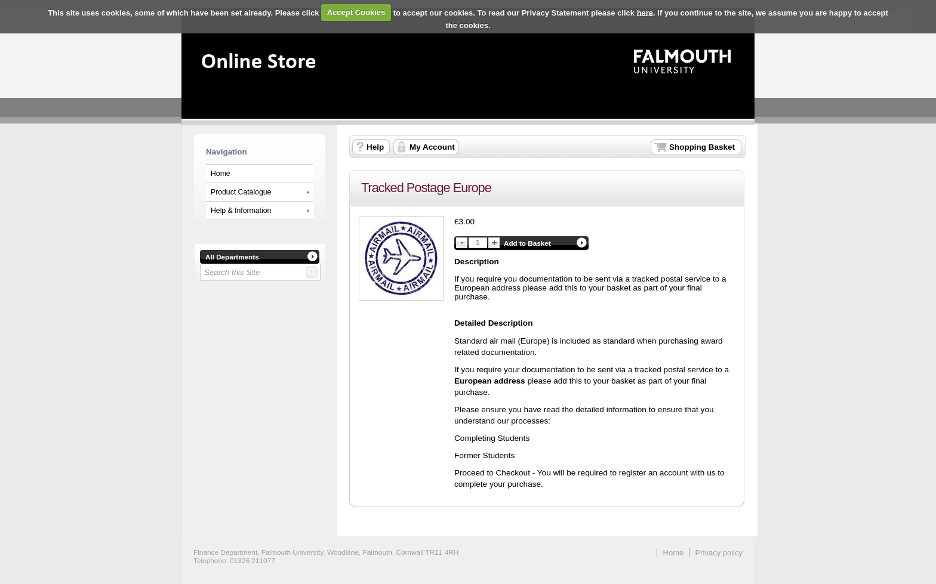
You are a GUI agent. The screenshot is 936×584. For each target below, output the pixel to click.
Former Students (484, 455)
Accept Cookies (356, 12)
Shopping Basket (702, 147)
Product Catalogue (241, 192)
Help (375, 147)
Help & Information (241, 210)
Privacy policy (719, 552)
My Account (432, 147)
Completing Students (491, 438)
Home (220, 173)
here (645, 12)
